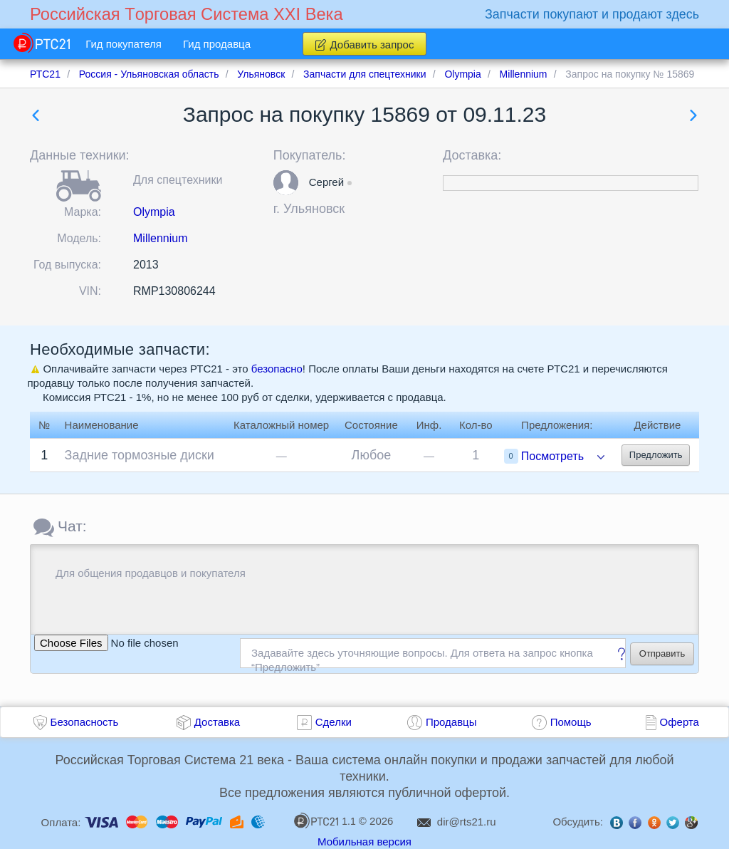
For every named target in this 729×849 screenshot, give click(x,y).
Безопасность (85, 722)
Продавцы (451, 722)
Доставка (217, 722)
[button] (285, 182)
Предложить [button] (656, 454)
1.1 (324, 820)
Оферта (679, 722)
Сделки (333, 722)
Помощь (571, 722)
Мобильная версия (364, 841)
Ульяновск (314, 209)
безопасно (277, 369)
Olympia (154, 212)
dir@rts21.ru (466, 822)
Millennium (160, 238)
